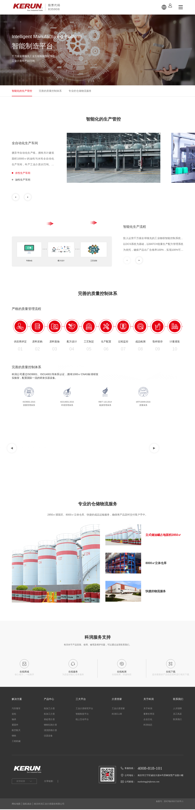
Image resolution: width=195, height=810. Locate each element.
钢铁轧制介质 (50, 725)
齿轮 (14, 714)
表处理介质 (49, 720)
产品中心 (49, 699)
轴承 (14, 720)
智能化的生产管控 (22, 90)
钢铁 (14, 736)
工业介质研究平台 (84, 709)
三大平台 (81, 699)
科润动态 (147, 725)
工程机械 (16, 742)
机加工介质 (49, 714)
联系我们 (178, 699)
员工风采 (177, 714)
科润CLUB (117, 714)
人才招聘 (177, 709)
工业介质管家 (118, 709)
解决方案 (17, 699)
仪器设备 (48, 736)
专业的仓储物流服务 (80, 90)
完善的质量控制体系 (50, 90)
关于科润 (148, 699)
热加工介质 (49, 709)
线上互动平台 (82, 720)
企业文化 (147, 720)
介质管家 (117, 699)
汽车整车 (16, 709)
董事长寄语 (148, 714)
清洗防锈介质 (50, 731)
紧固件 (15, 725)
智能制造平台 (82, 714)
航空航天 (16, 731)
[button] (15, 197)
